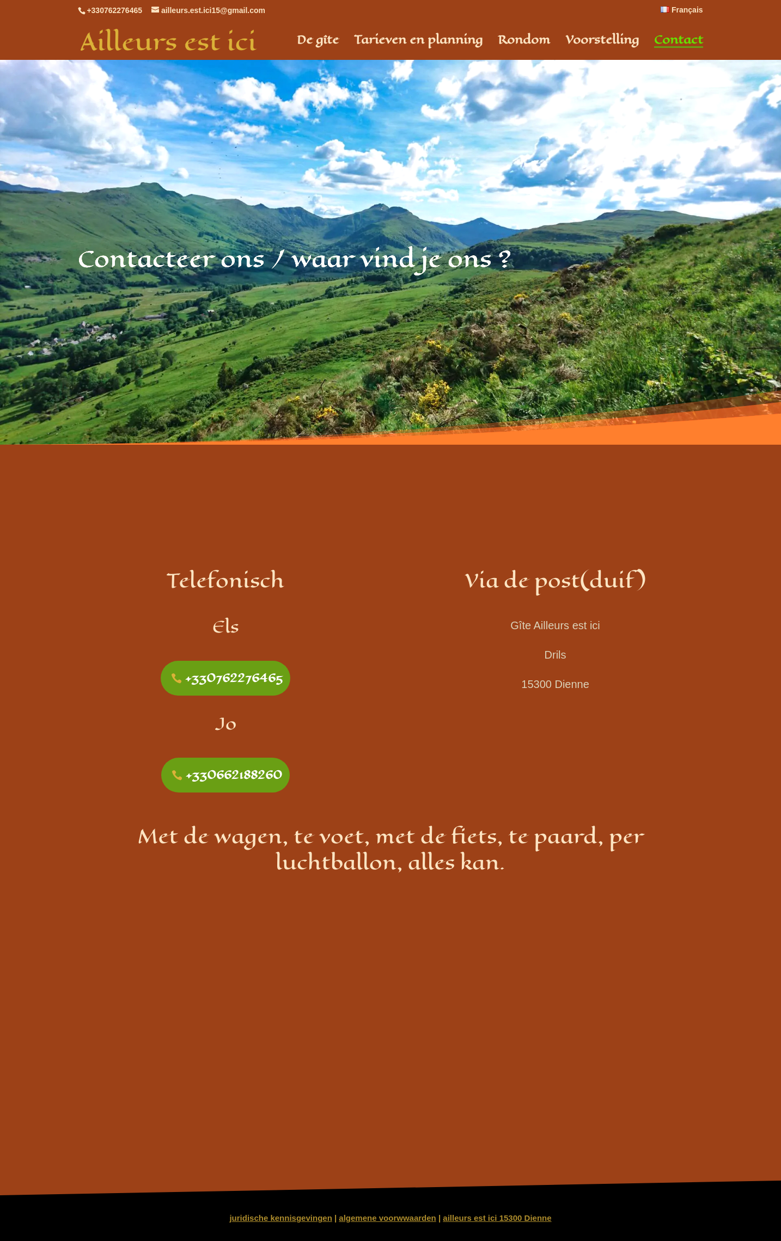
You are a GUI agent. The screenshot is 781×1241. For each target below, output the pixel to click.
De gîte (318, 42)
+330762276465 (234, 678)
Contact (678, 42)
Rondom (524, 42)
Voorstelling (602, 42)
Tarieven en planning (418, 42)
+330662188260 (234, 775)
